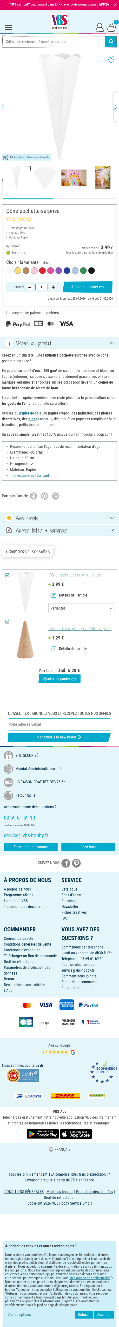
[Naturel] (26, 270)
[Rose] (34, 270)
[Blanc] (9, 270)
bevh (39, 1065)
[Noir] (91, 270)
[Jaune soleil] (17, 270)
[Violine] (58, 270)
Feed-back (88, 847)
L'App (8, 990)
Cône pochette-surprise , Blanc (75, 575)
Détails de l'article (69, 595)
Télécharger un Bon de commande (30, 956)
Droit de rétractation (19, 961)
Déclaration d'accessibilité (24, 985)
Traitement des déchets (22, 906)
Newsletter (69, 906)
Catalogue (69, 889)
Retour (9, 979)
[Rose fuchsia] (50, 270)
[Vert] (83, 270)
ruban (32, 419)
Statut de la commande (79, 982)
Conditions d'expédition (22, 950)
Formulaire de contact (31, 847)
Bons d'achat (71, 895)
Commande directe (18, 938)
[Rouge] (42, 270)
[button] (7, 106)
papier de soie (30, 413)
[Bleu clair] (75, 270)
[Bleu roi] (67, 270)
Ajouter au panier (87, 287)
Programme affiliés (18, 895)
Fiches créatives (74, 912)
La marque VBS (16, 901)
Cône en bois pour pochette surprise (80, 628)
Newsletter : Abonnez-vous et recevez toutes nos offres (59, 713)
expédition (106, 252)
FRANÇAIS (59, 1149)
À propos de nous (17, 889)
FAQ (64, 918)
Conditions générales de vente (27, 944)
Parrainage (70, 901)
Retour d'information (77, 987)
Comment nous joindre (79, 976)
